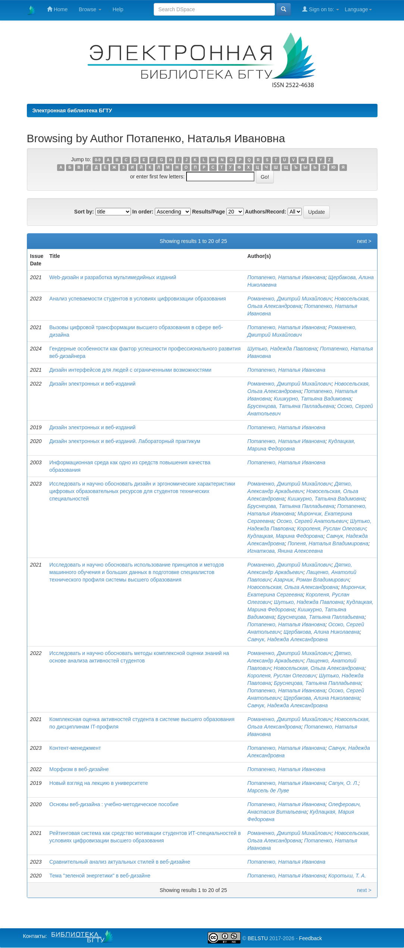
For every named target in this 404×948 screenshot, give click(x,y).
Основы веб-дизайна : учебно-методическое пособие (113, 804)
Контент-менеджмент (75, 748)
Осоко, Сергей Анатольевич (312, 521)
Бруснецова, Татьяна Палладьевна (290, 506)
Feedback (310, 938)
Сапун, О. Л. (343, 783)
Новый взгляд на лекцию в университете (98, 783)
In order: (143, 212)
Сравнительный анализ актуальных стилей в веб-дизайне (119, 862)
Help (118, 9)
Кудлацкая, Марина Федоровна (285, 536)
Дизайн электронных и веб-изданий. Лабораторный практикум (124, 441)
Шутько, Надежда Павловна (282, 349)
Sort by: (84, 212)
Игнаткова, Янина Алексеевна (285, 551)
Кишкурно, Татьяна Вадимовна (312, 399)
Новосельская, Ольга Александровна (292, 587)
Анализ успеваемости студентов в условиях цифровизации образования (137, 299)
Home (57, 9)
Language (358, 9)
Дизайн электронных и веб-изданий (92, 384)
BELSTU (258, 938)
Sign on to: (320, 9)
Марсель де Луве (268, 790)
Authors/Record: (265, 212)
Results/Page (208, 212)
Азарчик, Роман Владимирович (311, 580)
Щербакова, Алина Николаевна (322, 632)
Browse (90, 9)
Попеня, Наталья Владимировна (328, 543)
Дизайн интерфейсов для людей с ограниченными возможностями (130, 370)
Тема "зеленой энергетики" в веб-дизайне (99, 876)
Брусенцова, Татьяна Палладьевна (290, 406)
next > (364, 241)
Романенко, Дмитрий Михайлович (289, 299)
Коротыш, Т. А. (347, 876)
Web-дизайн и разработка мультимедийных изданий (112, 277)
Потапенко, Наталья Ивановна (286, 277)
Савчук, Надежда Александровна (287, 639)
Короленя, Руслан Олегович (331, 528)
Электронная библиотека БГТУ (72, 110)
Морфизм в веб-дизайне (79, 769)
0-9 (97, 160)
